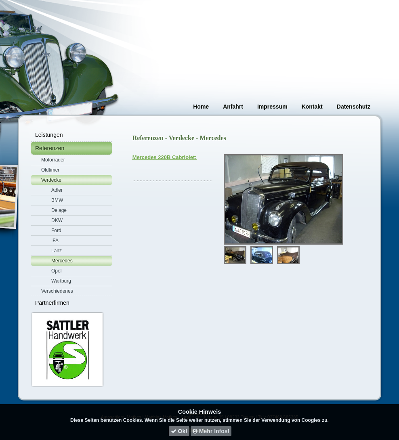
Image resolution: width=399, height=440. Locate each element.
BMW (57, 200)
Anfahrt (233, 106)
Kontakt (312, 106)
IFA (55, 240)
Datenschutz (353, 106)
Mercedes (62, 261)
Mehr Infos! (211, 431)
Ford (56, 230)
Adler (57, 190)
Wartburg (61, 281)
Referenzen (49, 148)
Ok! (179, 431)
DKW (57, 220)
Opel (56, 271)
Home (201, 106)
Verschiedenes (57, 291)
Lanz (56, 251)
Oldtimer (50, 170)
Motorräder (53, 160)
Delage (59, 210)
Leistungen (49, 135)
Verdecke (51, 180)
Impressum (272, 106)
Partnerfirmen (52, 303)
